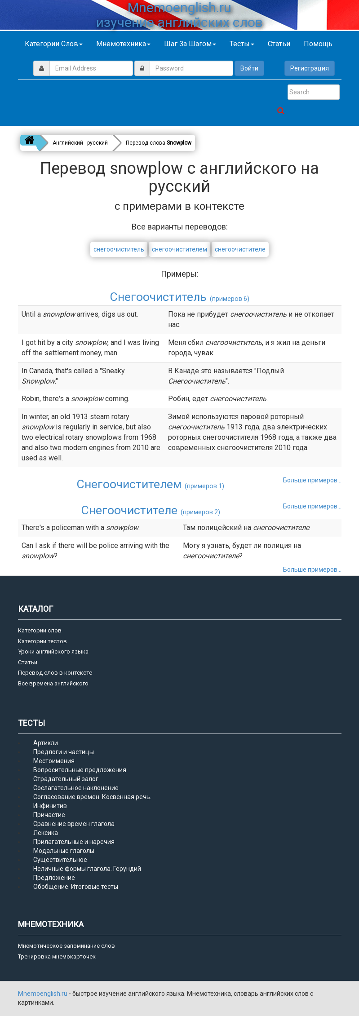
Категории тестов (42, 641)
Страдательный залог (65, 778)
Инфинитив (50, 805)
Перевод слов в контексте (55, 672)
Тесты (242, 44)
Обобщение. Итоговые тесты (75, 886)
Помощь (318, 44)
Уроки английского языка (53, 651)
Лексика (45, 832)
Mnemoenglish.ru (43, 993)
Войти (249, 68)
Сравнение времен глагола (74, 823)
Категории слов (54, 44)
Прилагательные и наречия (74, 841)
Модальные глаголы (63, 850)
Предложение (54, 877)
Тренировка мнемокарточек (57, 956)
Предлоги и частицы (63, 751)
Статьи (279, 44)
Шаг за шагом (190, 44)
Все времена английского (53, 683)
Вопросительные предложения (79, 769)
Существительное (60, 859)
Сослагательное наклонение (76, 787)
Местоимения (54, 760)
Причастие (49, 814)
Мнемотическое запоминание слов (66, 945)
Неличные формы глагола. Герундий (87, 868)
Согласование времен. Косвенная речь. (92, 796)
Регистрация (309, 68)
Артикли (45, 743)
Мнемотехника (123, 44)
